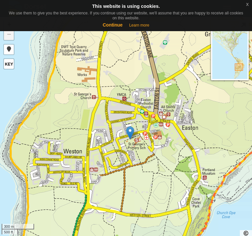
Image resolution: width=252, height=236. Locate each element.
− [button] (9, 35)
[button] (9, 49)
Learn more (139, 25)
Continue (113, 25)
